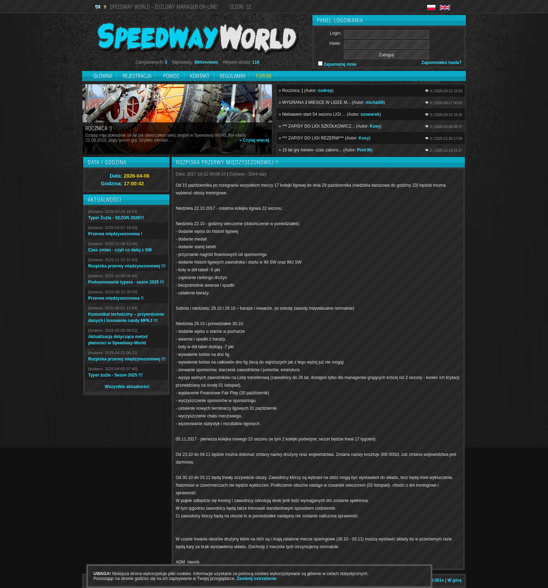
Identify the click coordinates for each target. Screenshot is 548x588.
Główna (102, 76)
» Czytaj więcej (254, 140)
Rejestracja (138, 76)
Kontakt (199, 76)
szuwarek (370, 114)
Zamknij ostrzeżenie (256, 578)
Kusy (375, 126)
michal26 (374, 102)
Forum (264, 76)
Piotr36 (364, 150)
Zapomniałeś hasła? (441, 62)
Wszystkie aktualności (127, 386)
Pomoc (171, 76)
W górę (454, 580)
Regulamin (232, 76)
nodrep (325, 90)
